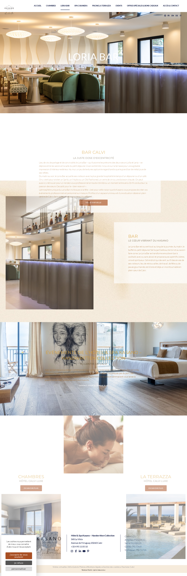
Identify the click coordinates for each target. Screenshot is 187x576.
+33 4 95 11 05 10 (79, 546)
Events (119, 6)
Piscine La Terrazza (101, 6)
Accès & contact (171, 6)
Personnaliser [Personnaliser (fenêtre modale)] (19, 568)
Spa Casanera (80, 6)
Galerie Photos (76, 569)
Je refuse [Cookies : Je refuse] (18, 562)
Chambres (51, 6)
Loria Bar (65, 6)
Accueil (37, 6)
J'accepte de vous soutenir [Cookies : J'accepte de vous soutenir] (19, 555)
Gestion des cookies (113, 569)
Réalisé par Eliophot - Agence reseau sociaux (94, 573)
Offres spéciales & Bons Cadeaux (142, 6)
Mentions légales (94, 569)
